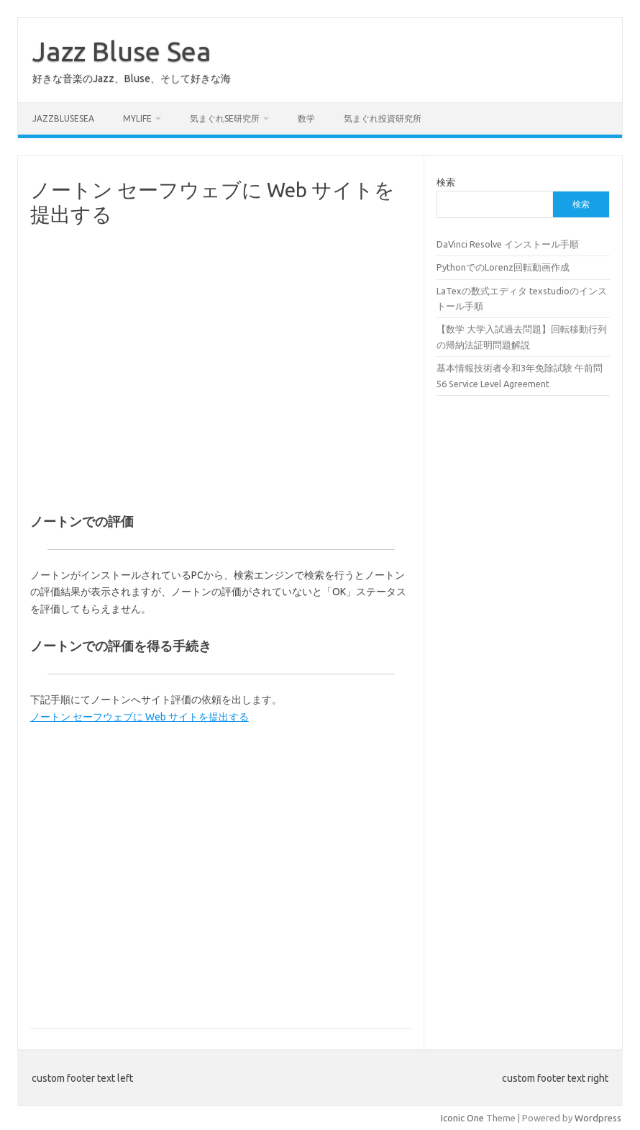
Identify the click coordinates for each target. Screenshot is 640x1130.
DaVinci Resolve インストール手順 (507, 244)
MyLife (137, 118)
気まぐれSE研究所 (225, 118)
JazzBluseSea (63, 118)
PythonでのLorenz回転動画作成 (503, 267)
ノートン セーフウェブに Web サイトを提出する (139, 717)
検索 (445, 182)
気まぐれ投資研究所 (382, 118)
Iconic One (462, 1118)
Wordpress (598, 1118)
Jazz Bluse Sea (121, 51)
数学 (306, 118)
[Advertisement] (221, 375)
